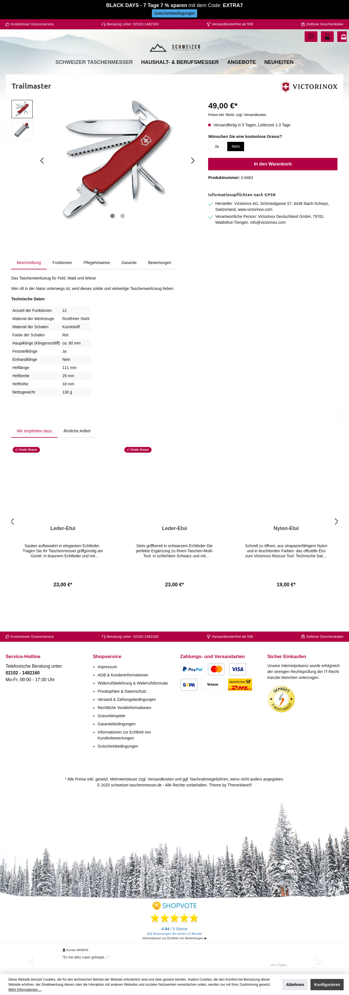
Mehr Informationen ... (24, 990)
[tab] (29, 283)
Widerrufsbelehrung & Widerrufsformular (133, 683)
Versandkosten (161, 779)
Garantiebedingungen (117, 724)
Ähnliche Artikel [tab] (77, 452)
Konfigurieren (327, 984)
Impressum (107, 667)
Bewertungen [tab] (160, 283)
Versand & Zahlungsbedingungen (127, 699)
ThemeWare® (240, 785)
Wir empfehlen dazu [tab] (34, 452)
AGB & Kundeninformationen (123, 675)
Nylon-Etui (286, 549)
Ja (217, 167)
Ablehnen (295, 984)
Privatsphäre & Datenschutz (122, 691)
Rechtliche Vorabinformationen (124, 707)
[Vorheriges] (42, 181)
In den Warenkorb (273, 184)
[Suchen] (311, 36)
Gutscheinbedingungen (118, 746)
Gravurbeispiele (111, 716)
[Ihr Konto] (327, 36)
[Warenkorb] (342, 36)
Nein (236, 167)
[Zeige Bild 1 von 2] (112, 236)
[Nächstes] (192, 181)
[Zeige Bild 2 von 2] (122, 236)
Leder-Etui (62, 549)
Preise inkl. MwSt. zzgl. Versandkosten (237, 136)
